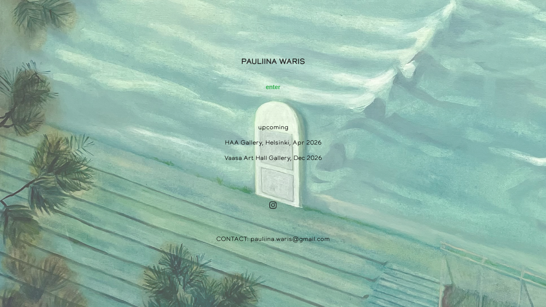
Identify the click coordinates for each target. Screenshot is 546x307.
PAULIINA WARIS (273, 61)
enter (273, 87)
